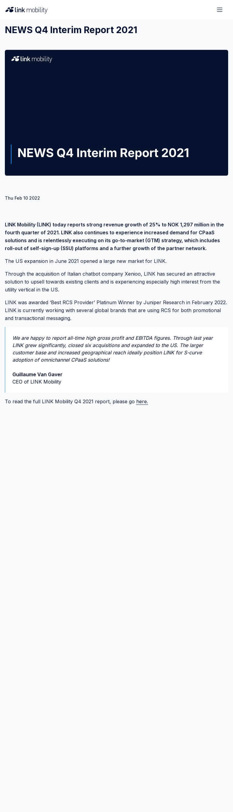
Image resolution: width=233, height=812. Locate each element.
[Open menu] (219, 9)
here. (142, 401)
